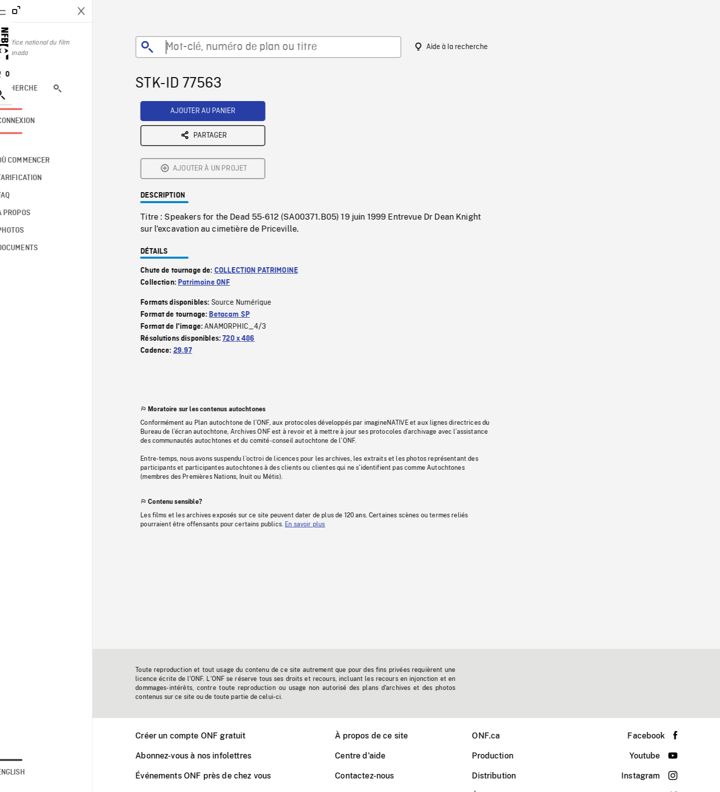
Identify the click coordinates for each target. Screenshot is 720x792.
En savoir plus (318, 446)
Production (505, 755)
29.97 (195, 273)
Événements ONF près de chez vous (216, 775)
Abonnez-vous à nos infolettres (206, 755)
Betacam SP (242, 237)
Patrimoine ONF (216, 205)
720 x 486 (251, 261)
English (36, 772)
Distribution (506, 775)
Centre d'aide (373, 755)
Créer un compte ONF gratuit (203, 735)
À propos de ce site (384, 735)
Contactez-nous (377, 775)
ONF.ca (498, 735)
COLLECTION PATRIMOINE (268, 193)
